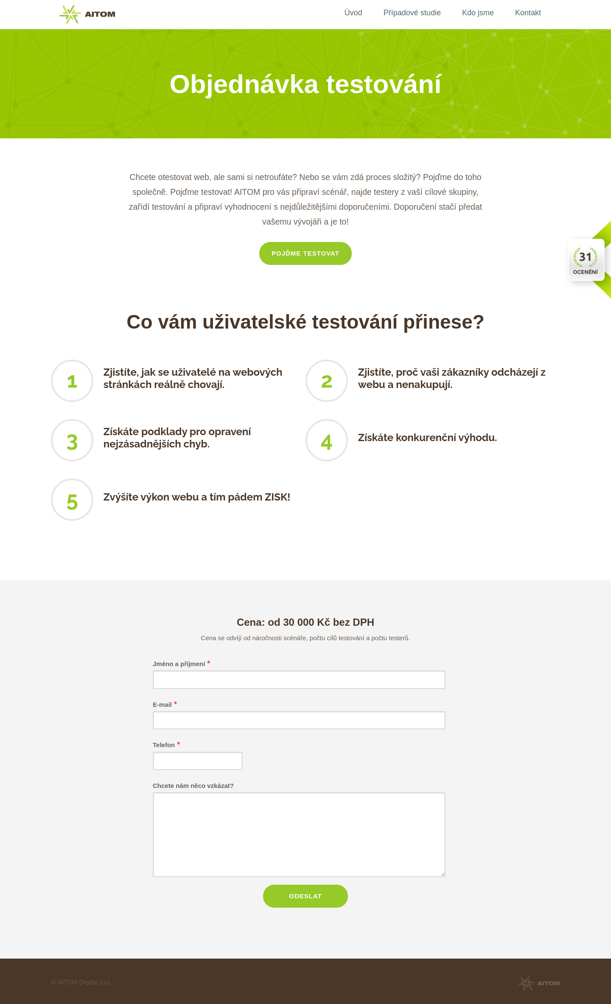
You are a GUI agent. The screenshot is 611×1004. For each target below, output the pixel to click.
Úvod (353, 12)
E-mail (165, 704)
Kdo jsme (478, 12)
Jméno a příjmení (181, 663)
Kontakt (528, 12)
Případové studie (412, 12)
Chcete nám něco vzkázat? (193, 785)
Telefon (166, 744)
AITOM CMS (87, 14)
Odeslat (305, 894)
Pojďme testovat (305, 253)
